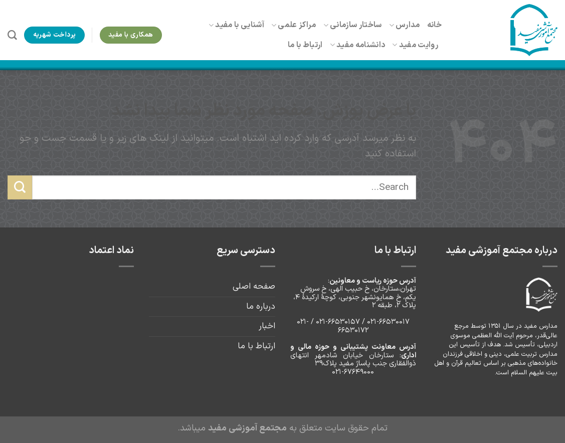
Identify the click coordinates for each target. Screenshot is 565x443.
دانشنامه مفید (358, 45)
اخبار (267, 326)
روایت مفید (415, 45)
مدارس (404, 25)
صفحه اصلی (254, 286)
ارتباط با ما (305, 45)
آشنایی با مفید (236, 25)
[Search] (12, 35)
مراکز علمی (293, 25)
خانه (434, 25)
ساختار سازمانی (352, 25)
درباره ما (260, 306)
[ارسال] (20, 187)
